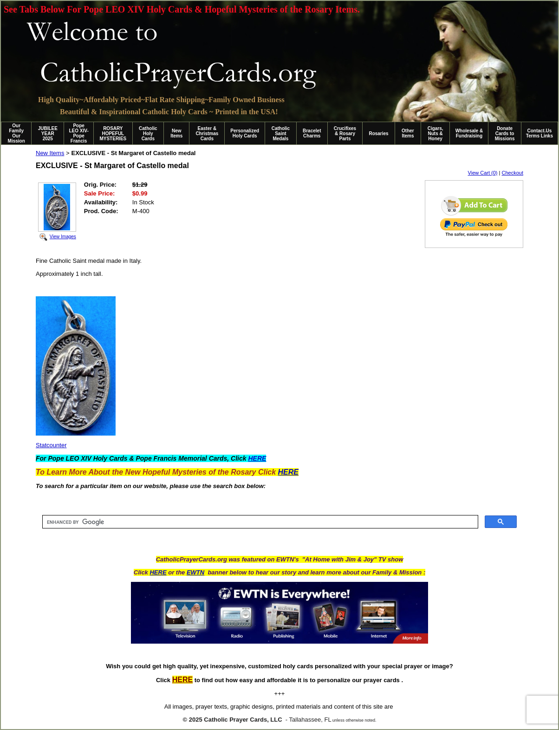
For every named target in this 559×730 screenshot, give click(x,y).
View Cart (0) (483, 173)
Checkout (512, 173)
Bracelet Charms (312, 133)
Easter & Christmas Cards (206, 133)
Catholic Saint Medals (281, 133)
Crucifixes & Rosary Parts (345, 133)
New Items (176, 133)
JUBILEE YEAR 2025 (48, 133)
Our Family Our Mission (16, 133)
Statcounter (51, 445)
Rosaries (378, 133)
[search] (259, 522)
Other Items (408, 133)
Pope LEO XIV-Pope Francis (78, 133)
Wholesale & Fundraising (469, 133)
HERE (158, 572)
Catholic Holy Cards (148, 133)
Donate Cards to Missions (505, 133)
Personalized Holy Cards (244, 133)
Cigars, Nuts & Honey (435, 133)
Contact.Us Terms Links (539, 133)
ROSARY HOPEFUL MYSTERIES (112, 133)
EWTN (195, 572)
